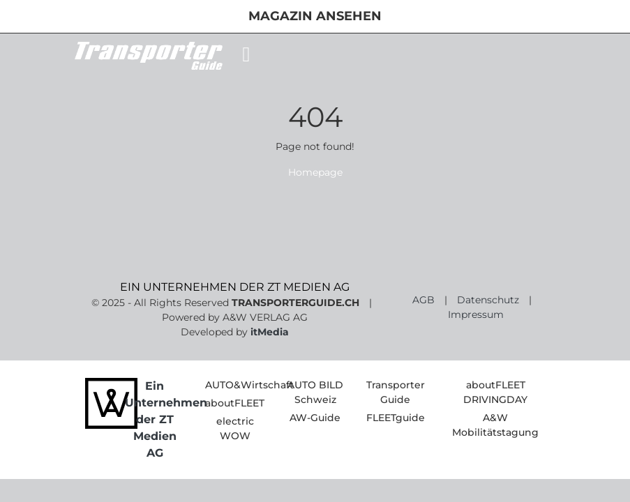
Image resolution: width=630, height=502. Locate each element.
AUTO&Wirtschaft (249, 385)
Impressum (476, 314)
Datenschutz (488, 300)
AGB (423, 300)
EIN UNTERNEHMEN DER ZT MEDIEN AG (235, 287)
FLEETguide (395, 417)
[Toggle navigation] (247, 54)
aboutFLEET (234, 403)
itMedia (269, 332)
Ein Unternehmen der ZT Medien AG (166, 419)
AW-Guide (315, 417)
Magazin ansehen (315, 16)
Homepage (315, 172)
